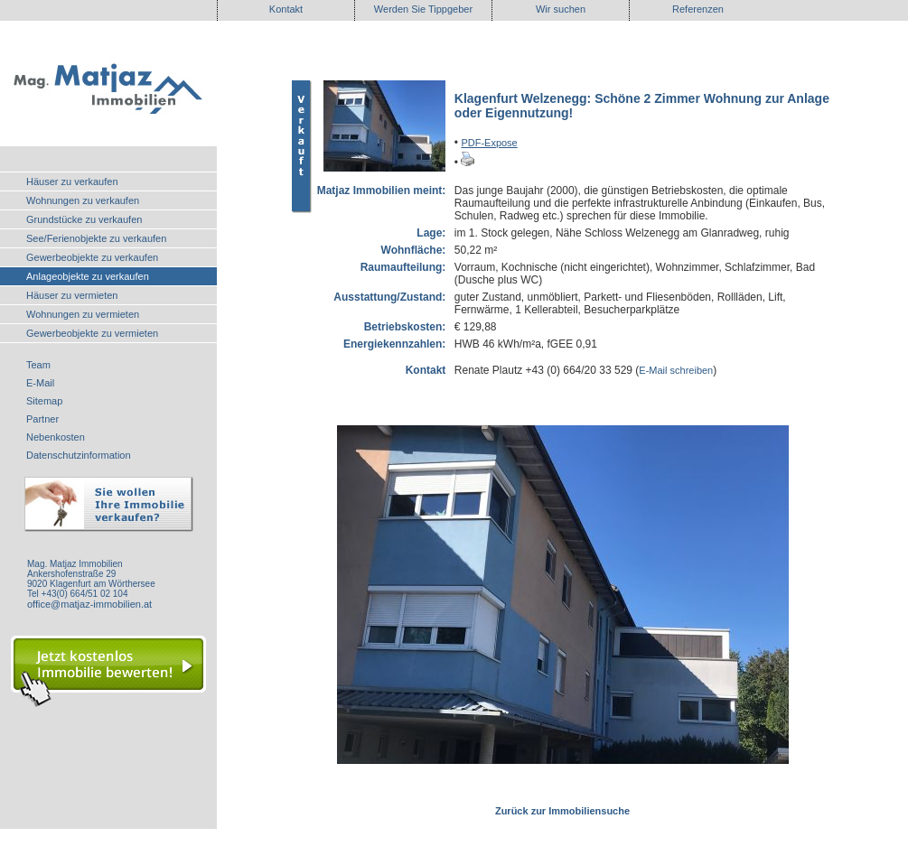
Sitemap (44, 400)
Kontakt (286, 9)
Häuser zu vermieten (72, 295)
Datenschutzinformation (78, 455)
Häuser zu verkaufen (72, 181)
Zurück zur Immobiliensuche (562, 810)
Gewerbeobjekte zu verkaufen (92, 257)
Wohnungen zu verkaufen (82, 200)
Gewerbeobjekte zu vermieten (92, 333)
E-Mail (40, 382)
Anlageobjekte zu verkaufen (87, 276)
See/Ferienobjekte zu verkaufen (96, 238)
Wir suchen (560, 9)
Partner (42, 419)
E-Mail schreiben (676, 370)
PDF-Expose (489, 142)
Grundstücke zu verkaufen (84, 219)
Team (38, 364)
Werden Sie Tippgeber (423, 9)
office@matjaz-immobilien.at (89, 604)
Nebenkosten (55, 437)
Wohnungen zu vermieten (82, 314)
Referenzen (698, 9)
